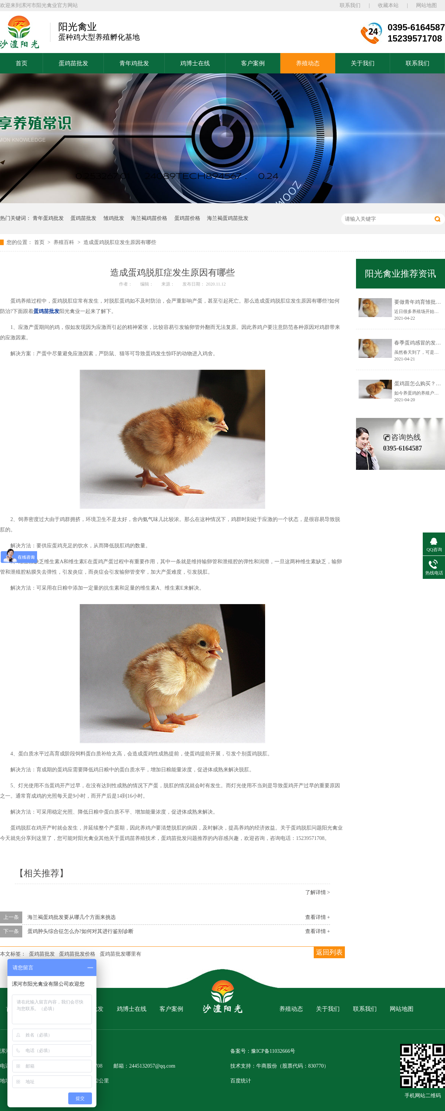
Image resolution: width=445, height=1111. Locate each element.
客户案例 (253, 63)
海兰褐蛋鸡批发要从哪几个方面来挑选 (71, 917)
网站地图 (426, 5)
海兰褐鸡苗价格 (149, 218)
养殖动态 (308, 63)
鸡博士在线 (195, 63)
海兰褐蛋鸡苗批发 (227, 218)
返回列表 (329, 952)
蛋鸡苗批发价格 (77, 954)
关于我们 (363, 63)
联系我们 (350, 5)
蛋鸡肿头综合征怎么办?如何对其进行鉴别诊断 (80, 931)
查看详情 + (317, 917)
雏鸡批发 (113, 218)
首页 (21, 63)
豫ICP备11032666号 (273, 1051)
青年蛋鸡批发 (48, 218)
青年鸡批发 (134, 63)
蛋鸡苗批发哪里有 (120, 954)
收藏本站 (388, 5)
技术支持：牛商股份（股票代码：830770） (279, 1066)
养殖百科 (64, 242)
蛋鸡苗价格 (187, 218)
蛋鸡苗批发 (73, 63)
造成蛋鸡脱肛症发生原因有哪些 (119, 242)
